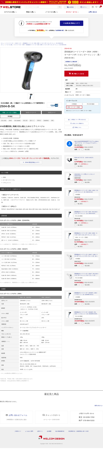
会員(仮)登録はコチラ (71, 23)
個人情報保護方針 (59, 431)
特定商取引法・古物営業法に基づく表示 (78, 431)
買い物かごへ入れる (78, 73)
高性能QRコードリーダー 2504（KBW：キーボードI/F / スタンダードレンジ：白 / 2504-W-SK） (85, 234)
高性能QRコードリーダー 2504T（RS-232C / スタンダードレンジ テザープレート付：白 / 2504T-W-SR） (86, 275)
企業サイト (40, 431)
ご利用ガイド (17, 431)
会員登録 (70, 7)
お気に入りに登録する (78, 123)
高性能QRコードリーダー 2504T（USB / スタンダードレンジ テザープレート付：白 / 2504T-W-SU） (86, 256)
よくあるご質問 (29, 431)
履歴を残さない (99, 405)
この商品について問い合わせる (78, 119)
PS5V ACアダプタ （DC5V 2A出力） (84, 157)
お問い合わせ (93, 12)
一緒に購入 (86, 149)
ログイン (83, 7)
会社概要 (49, 431)
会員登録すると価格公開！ (71, 61)
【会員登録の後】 (59, 30)
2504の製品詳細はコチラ (30, 162)
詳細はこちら (78, 127)
